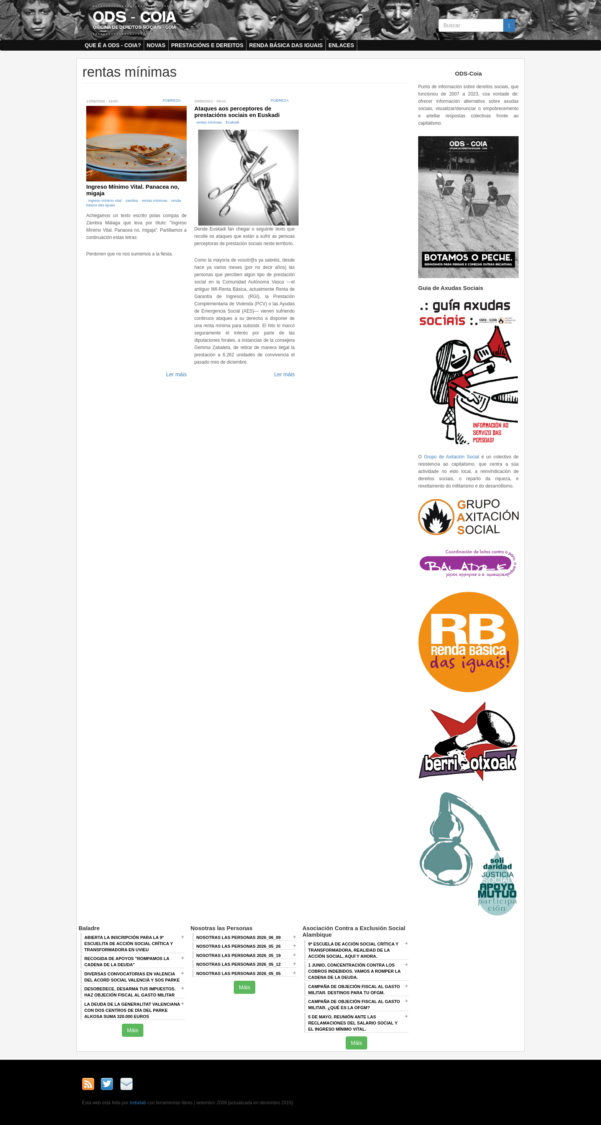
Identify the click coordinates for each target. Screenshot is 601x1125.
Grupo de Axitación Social (451, 457)
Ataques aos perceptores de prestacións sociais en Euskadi (237, 111)
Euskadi (232, 122)
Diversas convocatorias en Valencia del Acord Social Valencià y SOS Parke (132, 977)
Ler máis (176, 374)
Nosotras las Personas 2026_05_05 (238, 973)
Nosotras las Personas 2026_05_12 (238, 964)
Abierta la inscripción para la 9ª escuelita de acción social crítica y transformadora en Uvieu (128, 943)
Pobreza (172, 100)
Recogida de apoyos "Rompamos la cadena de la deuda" (126, 961)
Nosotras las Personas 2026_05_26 (238, 946)
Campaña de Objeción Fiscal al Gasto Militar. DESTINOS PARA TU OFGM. (354, 989)
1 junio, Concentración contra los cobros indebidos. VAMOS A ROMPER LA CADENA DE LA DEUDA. (354, 971)
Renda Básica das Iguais (286, 45)
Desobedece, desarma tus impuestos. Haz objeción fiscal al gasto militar (130, 992)
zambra (131, 200)
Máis (132, 1030)
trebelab (138, 1102)
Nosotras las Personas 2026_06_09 (238, 937)
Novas (156, 45)
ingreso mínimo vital (105, 200)
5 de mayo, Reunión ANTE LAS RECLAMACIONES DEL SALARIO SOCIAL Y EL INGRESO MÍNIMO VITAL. (352, 1023)
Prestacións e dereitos (207, 45)
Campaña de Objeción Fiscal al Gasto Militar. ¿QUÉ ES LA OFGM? (354, 1004)
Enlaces (341, 45)
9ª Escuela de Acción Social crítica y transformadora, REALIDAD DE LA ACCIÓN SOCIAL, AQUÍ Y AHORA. (353, 950)
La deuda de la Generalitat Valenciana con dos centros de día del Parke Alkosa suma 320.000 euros (132, 1010)
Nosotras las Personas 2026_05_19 (238, 955)
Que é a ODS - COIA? (113, 45)
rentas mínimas (154, 200)
